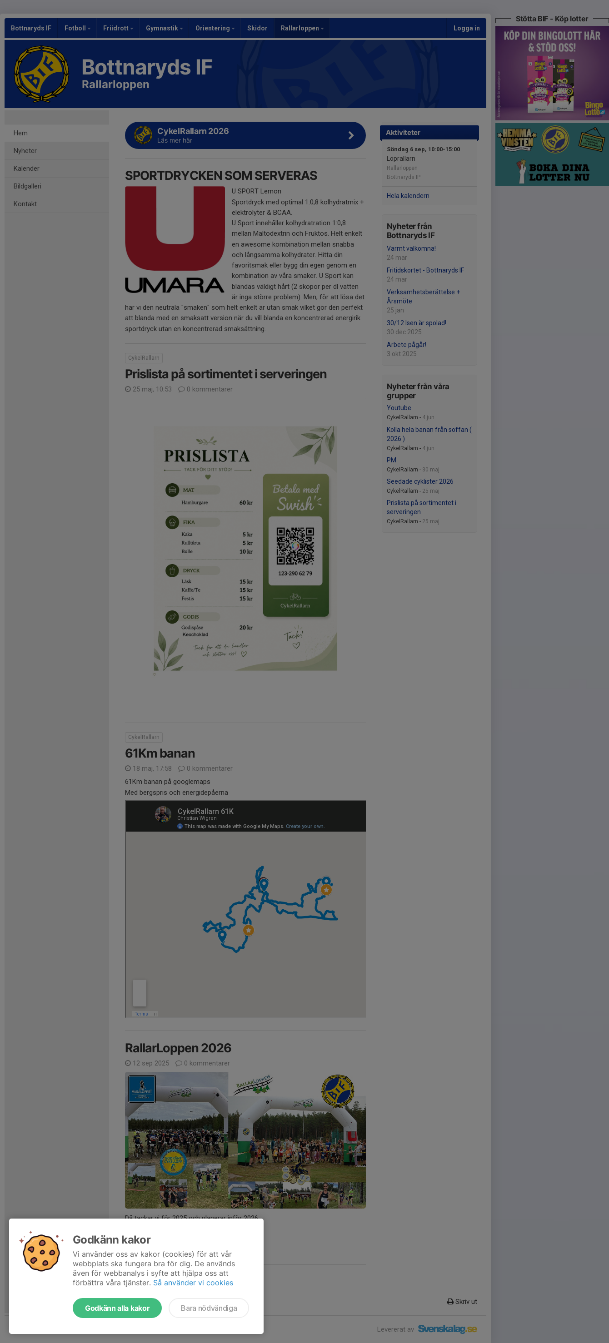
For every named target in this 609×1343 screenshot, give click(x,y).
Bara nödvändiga (209, 1308)
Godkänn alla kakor (117, 1308)
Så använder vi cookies (193, 1282)
